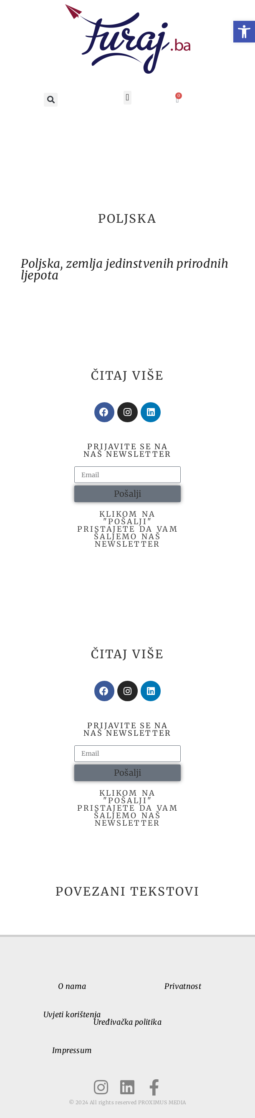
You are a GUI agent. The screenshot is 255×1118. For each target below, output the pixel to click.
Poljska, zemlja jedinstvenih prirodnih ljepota (124, 269)
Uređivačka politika (127, 1022)
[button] (244, 31)
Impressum (72, 1050)
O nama (72, 986)
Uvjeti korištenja (72, 1014)
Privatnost (182, 986)
